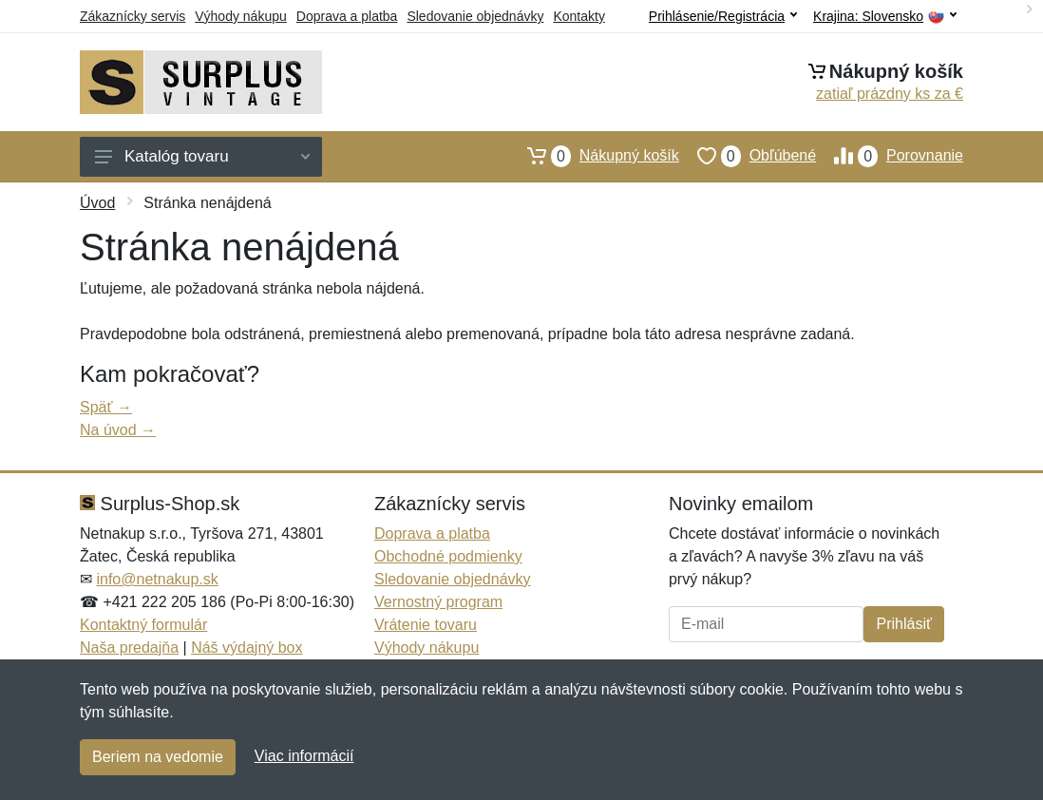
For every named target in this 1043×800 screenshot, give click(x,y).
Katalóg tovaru (202, 156)
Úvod (97, 203)
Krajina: (885, 17)
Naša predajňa (129, 647)
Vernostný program (438, 602)
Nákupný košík (594, 156)
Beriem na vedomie (157, 757)
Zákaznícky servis (132, 16)
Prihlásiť (903, 624)
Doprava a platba (347, 16)
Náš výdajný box (246, 647)
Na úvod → (118, 430)
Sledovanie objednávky (475, 16)
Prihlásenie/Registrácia (723, 16)
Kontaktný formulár (143, 625)
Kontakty (578, 16)
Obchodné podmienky (448, 556)
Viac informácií (304, 756)
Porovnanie (889, 156)
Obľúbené (747, 156)
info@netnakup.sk (157, 579)
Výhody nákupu (241, 16)
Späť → (106, 407)
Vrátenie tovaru (425, 625)
